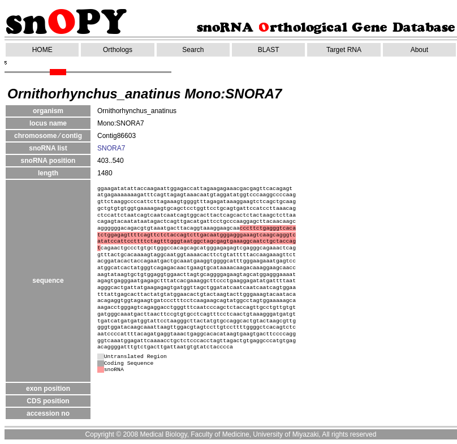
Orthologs (117, 50)
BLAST (268, 50)
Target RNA (343, 50)
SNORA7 (111, 148)
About (419, 50)
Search (193, 50)
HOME (42, 50)
